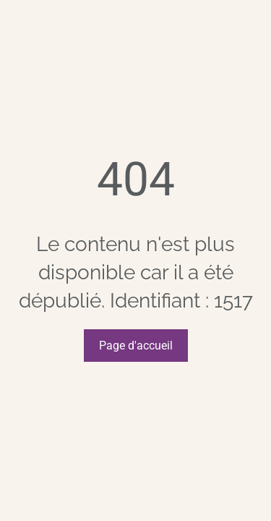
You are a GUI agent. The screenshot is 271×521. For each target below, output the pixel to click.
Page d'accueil (136, 345)
